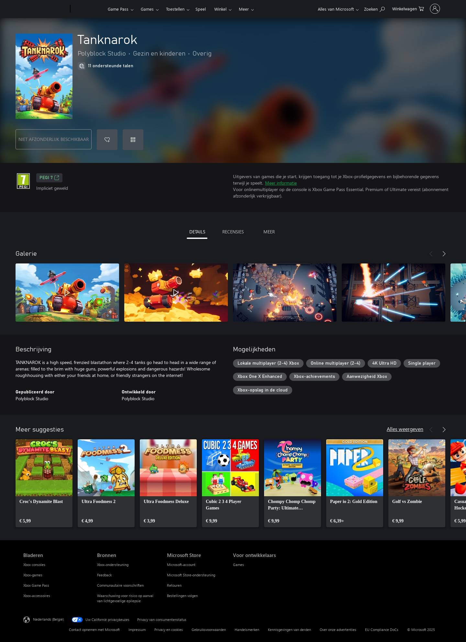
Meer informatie (281, 183)
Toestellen (175, 9)
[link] (44, 483)
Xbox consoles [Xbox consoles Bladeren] (34, 564)
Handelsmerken (247, 629)
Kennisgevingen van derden (289, 629)
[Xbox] (88, 9)
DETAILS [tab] (197, 232)
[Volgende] (444, 253)
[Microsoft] (45, 9)
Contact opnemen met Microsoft (94, 629)
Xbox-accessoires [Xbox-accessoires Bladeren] (36, 596)
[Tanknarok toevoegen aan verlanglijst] (107, 139)
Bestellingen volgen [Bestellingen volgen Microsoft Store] (182, 596)
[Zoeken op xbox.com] (348, 8)
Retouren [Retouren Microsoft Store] (174, 585)
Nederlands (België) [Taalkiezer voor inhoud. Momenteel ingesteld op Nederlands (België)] (48, 619)
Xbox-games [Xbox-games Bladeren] (32, 575)
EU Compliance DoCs (381, 629)
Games (147, 9)
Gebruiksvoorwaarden (209, 629)
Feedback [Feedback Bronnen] (104, 575)
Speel (200, 9)
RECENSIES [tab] (233, 232)
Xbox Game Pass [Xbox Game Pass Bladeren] (36, 585)
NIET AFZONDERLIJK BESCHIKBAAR (53, 139)
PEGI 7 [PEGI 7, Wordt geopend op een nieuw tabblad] (49, 177)
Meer (244, 9)
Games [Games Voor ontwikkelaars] (238, 564)
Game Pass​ (118, 9)
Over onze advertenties (338, 629)
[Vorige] (431, 253)
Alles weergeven (405, 428)
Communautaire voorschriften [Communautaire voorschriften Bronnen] (120, 585)
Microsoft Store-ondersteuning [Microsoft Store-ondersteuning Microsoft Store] (191, 575)
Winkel (220, 9)
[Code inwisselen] (133, 139)
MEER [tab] (269, 232)
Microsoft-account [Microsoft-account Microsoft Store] (181, 564)
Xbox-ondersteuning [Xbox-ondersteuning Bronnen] (112, 564)
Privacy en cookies (168, 629)
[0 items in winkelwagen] (382, 8)
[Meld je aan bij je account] (422, 8)
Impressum (137, 629)
